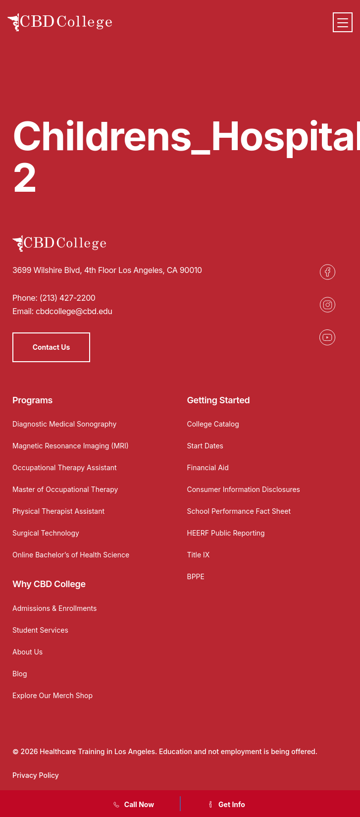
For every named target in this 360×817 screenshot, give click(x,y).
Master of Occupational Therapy (65, 489)
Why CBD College (49, 584)
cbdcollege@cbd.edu (74, 311)
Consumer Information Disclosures (244, 489)
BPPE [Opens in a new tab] (196, 576)
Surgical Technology (45, 533)
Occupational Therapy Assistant (64, 467)
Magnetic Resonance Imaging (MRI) (70, 445)
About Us (27, 652)
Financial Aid (208, 467)
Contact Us (51, 347)
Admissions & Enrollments (54, 608)
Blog (19, 673)
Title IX (198, 554)
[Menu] (343, 22)
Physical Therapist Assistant (58, 511)
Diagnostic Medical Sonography (64, 424)
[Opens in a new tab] (327, 272)
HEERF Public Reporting (226, 533)
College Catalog (213, 424)
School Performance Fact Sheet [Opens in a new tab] (239, 511)
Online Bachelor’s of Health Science (70, 554)
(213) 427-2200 (68, 298)
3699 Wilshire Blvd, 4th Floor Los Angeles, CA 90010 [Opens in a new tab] (107, 270)
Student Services (40, 630)
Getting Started (218, 400)
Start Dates (205, 445)
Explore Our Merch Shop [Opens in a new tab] (52, 695)
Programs (32, 400)
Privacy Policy (35, 775)
